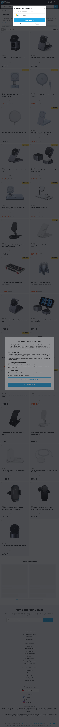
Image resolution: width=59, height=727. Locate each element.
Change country (29, 20)
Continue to (29, 23)
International (21, 15)
